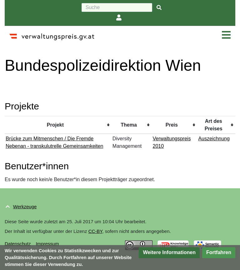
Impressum (47, 243)
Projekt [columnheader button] (55, 125)
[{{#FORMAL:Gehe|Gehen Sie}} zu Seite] (159, 7)
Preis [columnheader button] (172, 125)
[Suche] (117, 7)
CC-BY (95, 231)
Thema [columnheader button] (129, 125)
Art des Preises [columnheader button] (213, 124)
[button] (169, 252)
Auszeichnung (214, 138)
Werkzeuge (25, 206)
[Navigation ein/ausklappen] (226, 35)
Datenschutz (18, 243)
